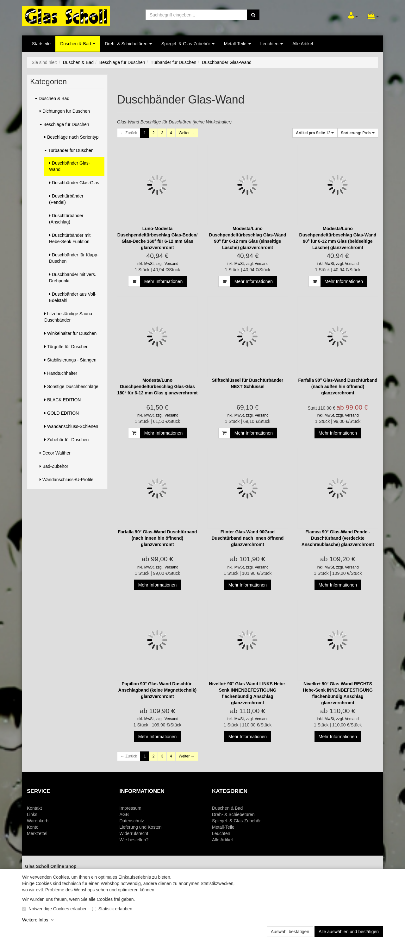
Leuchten (271, 43)
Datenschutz (132, 820)
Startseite (41, 43)
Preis (358, 133)
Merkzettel (37, 833)
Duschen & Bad (77, 43)
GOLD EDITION (61, 413)
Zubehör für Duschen (66, 439)
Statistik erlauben (115, 908)
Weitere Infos (37, 919)
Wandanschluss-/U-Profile (66, 479)
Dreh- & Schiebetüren (128, 43)
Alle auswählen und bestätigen (349, 931)
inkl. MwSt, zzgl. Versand (157, 263)
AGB (124, 814)
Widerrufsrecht (134, 833)
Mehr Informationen (163, 281)
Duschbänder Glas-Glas (74, 182)
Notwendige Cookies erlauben (58, 908)
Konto (33, 827)
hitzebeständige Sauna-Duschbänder (69, 317)
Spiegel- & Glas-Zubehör (188, 43)
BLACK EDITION (62, 399)
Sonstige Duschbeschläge (71, 386)
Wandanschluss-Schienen (71, 426)
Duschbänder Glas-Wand (69, 166)
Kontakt (34, 808)
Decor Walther (55, 452)
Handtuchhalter (60, 373)
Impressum (130, 808)
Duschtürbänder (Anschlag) (66, 218)
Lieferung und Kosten (141, 827)
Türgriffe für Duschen (66, 346)
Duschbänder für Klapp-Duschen (74, 258)
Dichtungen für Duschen (65, 111)
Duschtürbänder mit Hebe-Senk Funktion (69, 238)
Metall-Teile (237, 43)
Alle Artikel (302, 43)
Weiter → (187, 133)
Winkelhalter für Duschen (70, 333)
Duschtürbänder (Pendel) (66, 199)
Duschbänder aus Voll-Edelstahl (73, 297)
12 (315, 133)
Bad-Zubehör (54, 466)
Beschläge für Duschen (64, 124)
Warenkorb (37, 820)
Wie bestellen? (134, 839)
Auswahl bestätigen (290, 931)
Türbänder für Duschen (69, 150)
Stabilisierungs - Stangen (70, 359)
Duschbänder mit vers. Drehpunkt (72, 277)
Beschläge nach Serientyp (71, 137)
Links (32, 814)
